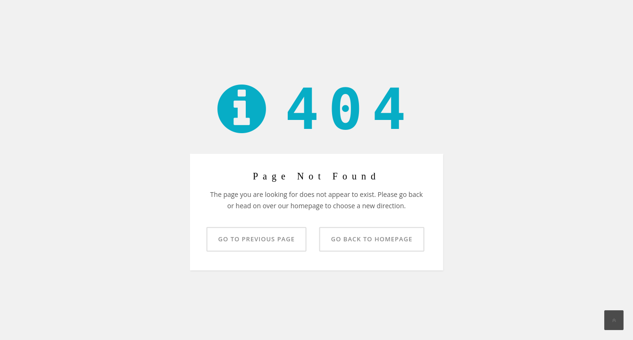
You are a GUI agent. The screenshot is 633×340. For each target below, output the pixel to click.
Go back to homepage (372, 238)
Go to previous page (256, 238)
